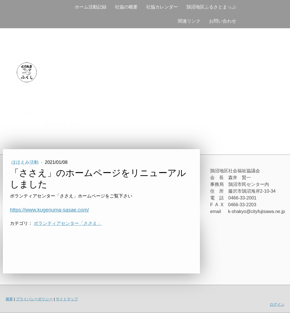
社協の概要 (126, 7)
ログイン (277, 304)
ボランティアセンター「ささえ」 (68, 223)
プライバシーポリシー (34, 299)
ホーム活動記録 (90, 7)
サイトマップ (67, 299)
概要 (9, 299)
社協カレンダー (162, 7)
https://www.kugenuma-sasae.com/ (49, 210)
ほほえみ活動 (25, 162)
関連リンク (189, 21)
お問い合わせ (222, 21)
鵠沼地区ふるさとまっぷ (211, 7)
